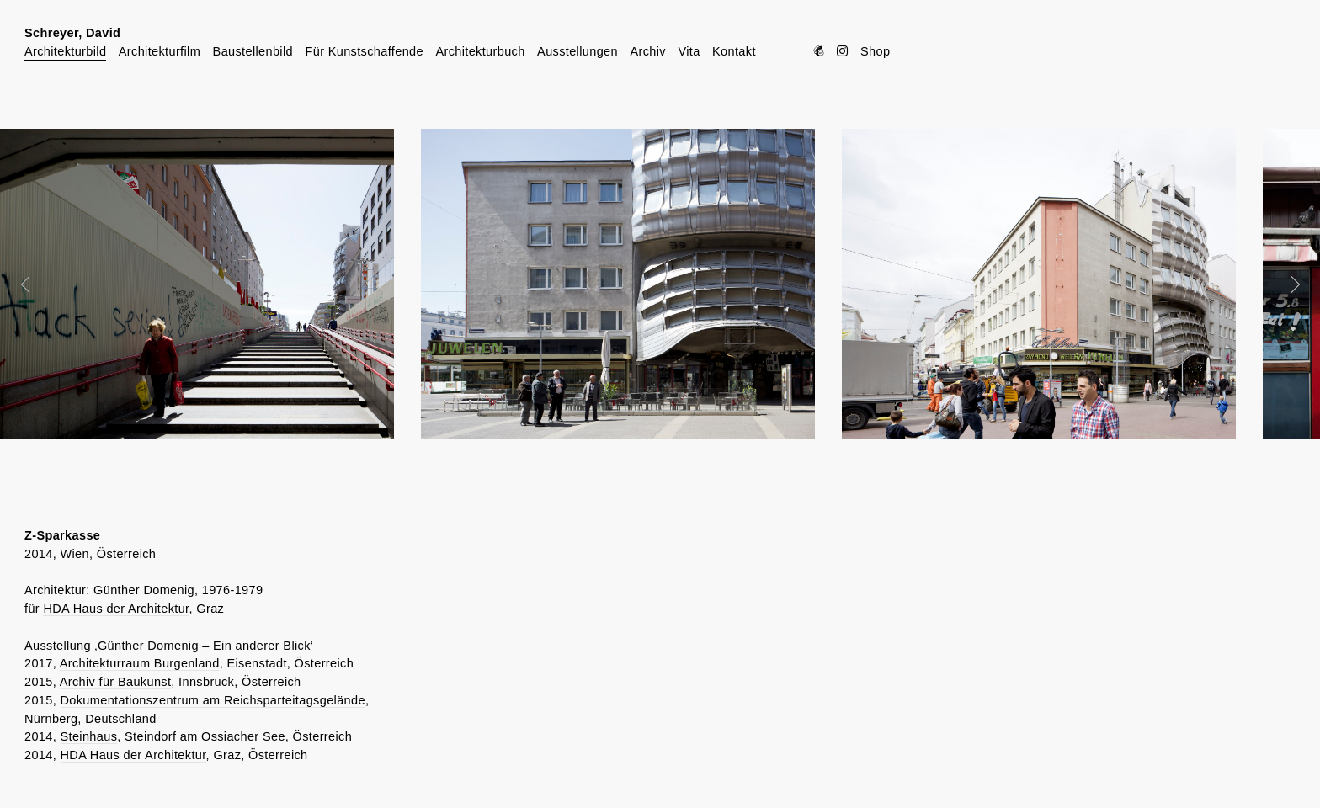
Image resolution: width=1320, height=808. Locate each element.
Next (1283, 284)
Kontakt (734, 51)
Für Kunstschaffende (364, 51)
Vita (689, 51)
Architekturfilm (159, 51)
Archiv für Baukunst (116, 681)
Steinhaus (89, 736)
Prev (37, 284)
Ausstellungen (577, 51)
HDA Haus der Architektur (116, 608)
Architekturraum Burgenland (140, 663)
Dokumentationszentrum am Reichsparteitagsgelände (213, 700)
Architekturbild (65, 51)
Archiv (647, 51)
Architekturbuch (479, 51)
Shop (875, 51)
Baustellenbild (253, 51)
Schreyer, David (72, 33)
